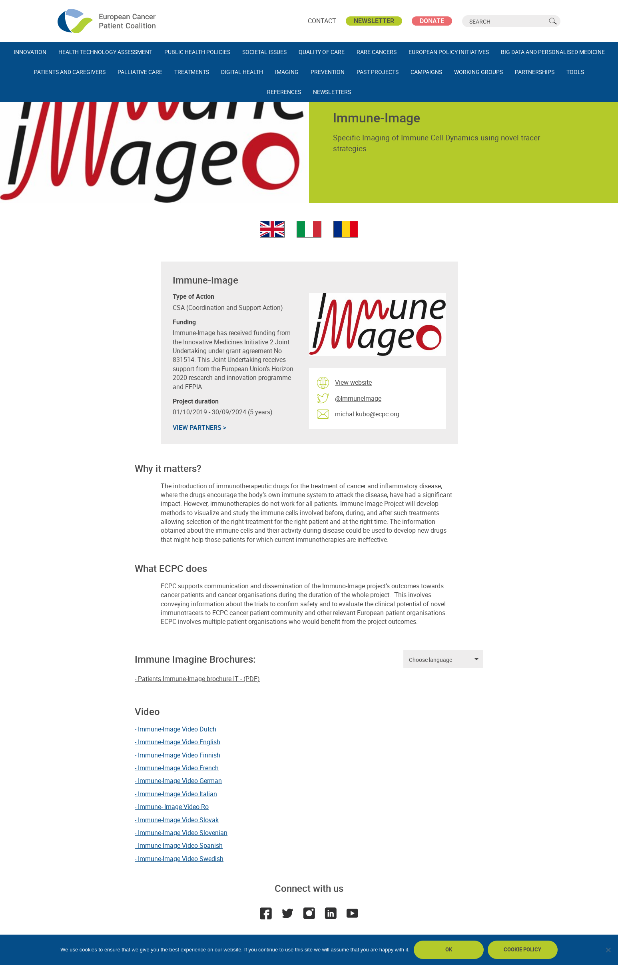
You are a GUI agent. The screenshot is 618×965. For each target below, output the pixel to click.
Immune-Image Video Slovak (178, 819)
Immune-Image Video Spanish (180, 845)
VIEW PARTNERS (199, 427)
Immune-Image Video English (179, 741)
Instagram (309, 913)
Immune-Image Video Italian (177, 793)
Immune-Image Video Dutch (177, 729)
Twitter (287, 913)
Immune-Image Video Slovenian (182, 832)
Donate (432, 20)
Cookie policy (522, 949)
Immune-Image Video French (178, 767)
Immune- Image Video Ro (173, 806)
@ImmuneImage (358, 398)
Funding (184, 322)
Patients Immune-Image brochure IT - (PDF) (199, 678)
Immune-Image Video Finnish (179, 755)
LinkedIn (331, 913)
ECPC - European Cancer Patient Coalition (107, 21)
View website (353, 382)
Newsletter (374, 20)
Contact (322, 20)
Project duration (196, 401)
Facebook (266, 913)
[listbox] (443, 659)
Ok (448, 949)
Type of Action (193, 296)
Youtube (352, 913)
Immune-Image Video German (180, 780)
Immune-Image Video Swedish (180, 858)
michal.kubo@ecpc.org (367, 414)
